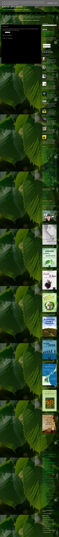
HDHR (50, 163)
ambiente (44, 149)
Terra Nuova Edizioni (46, 501)
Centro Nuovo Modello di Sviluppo (49, 462)
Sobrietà (44, 194)
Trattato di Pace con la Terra (47, 504)
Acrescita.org (44, 452)
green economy (44, 163)
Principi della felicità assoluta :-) (50, 119)
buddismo (49, 153)
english (50, 161)
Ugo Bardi (44, 505)
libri (55, 166)
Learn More (50, 3)
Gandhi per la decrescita (51, 74)
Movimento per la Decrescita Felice (49, 486)
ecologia (52, 157)
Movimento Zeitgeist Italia (47, 488)
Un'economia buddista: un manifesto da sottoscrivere (51, 136)
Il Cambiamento (45, 476)
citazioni (55, 153)
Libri (20, 13)
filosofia (48, 162)
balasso (45, 152)
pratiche (48, 173)
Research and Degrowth (47, 492)
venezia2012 (55, 183)
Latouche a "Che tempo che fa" (48, 484)
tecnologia (48, 182)
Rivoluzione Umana (46, 494)
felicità (43, 162)
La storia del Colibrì (50, 109)
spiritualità (44, 180)
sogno (52, 179)
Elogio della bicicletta (46, 468)
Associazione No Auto (46, 459)
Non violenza (44, 197)
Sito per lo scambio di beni (47, 498)
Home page (21, 65)
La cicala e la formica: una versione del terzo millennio (51, 83)
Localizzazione (45, 193)
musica (55, 169)
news (45, 170)
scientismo (47, 178)
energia (44, 161)
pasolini (55, 170)
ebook (46, 157)
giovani (54, 162)
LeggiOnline (50, 166)
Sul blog (15, 13)
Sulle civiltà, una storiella (51, 65)
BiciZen (43, 460)
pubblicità (44, 175)
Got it (55, 3)
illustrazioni (55, 163)
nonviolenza (51, 170)
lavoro (43, 166)
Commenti (45, 46)
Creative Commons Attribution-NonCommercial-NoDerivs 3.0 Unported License (48, 34)
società (44, 179)
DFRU (55, 156)
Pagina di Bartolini (45, 491)
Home (4, 13)
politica (43, 173)
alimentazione (51, 148)
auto (48, 150)
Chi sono (9, 13)
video (49, 184)
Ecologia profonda (45, 467)
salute (43, 178)
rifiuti (54, 175)
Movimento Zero (45, 489)
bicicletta (50, 152)
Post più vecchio (35, 65)
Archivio (48, 13)
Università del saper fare (47, 507)
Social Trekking (45, 499)
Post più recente (6, 65)
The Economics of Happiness (48, 502)
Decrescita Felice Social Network (48, 465)
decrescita (45, 156)
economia (44, 158)
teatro (43, 182)
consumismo (47, 154)
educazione (52, 158)
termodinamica (48, 183)
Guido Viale (44, 475)
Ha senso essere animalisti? (50, 128)
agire (43, 148)
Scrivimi (25, 13)
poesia (52, 172)
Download (42, 13)
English (31, 13)
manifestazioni (44, 169)
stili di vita (52, 180)
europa (54, 161)
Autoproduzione (45, 191)
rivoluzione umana (46, 177)
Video (36, 13)
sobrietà (52, 178)
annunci (50, 149)
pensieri (45, 172)
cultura (53, 154)
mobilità (50, 169)
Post (44, 44)
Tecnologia (44, 196)
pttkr (53, 174)
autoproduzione (54, 150)
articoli (43, 150)
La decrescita (45, 483)
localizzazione (50, 168)
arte (54, 149)
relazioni (49, 175)
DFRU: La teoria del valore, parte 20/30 (50, 93)
